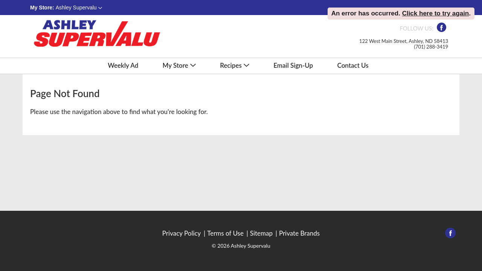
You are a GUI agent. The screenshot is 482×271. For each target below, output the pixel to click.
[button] (79, 8)
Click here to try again (435, 13)
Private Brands (299, 233)
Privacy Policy (181, 233)
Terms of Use (225, 233)
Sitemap (261, 233)
